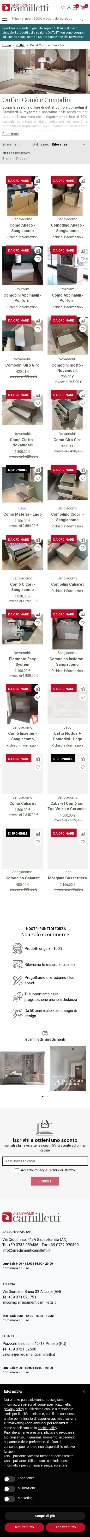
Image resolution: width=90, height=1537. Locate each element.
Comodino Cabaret (23, 878)
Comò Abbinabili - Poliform (67, 298)
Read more (10, 134)
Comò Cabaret (22, 803)
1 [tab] (42, 1096)
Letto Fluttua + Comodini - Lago (67, 736)
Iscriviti (45, 1181)
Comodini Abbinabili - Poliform (22, 298)
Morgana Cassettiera (67, 878)
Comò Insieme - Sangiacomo (22, 736)
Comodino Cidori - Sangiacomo (67, 517)
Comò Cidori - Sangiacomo (22, 587)
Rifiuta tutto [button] (24, 1527)
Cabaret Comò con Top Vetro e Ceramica (68, 806)
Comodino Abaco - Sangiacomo (67, 228)
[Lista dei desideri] (38, 189)
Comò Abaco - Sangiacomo (22, 228)
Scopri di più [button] (45, 1516)
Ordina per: (40, 144)
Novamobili (22, 359)
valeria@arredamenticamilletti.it (28, 1354)
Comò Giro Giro (68, 440)
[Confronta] (38, 180)
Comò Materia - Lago (22, 514)
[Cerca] (45, 18)
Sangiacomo (22, 219)
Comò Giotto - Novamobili (22, 442)
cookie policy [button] (47, 1428)
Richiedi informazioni (22, 237)
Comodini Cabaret (67, 584)
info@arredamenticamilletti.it (26, 1250)
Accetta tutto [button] (65, 1527)
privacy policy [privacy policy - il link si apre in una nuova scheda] (14, 1409)
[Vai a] (22, 196)
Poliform (22, 289)
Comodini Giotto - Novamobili (67, 368)
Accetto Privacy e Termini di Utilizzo (48, 1170)
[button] (84, 1391)
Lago (22, 508)
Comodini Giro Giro (22, 365)
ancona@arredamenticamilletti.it (29, 1302)
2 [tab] (47, 1096)
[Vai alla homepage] (25, 7)
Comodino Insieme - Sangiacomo (67, 661)
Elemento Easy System (22, 661)
